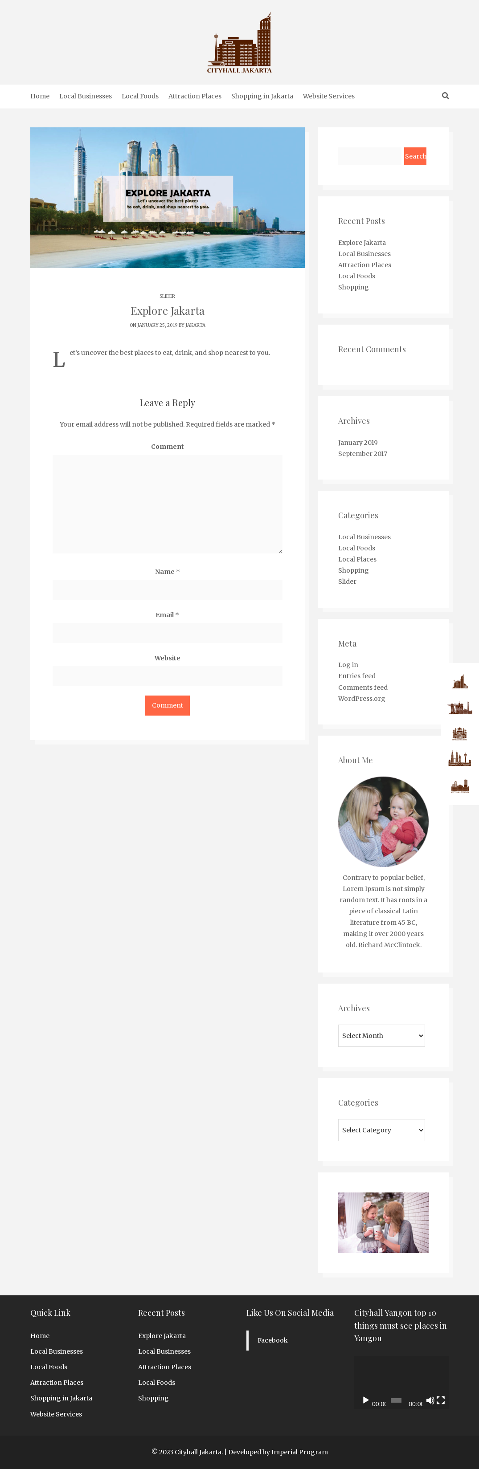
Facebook (273, 1340)
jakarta (195, 325)
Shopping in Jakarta (262, 96)
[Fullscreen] (440, 1400)
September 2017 (362, 454)
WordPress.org (361, 699)
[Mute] (430, 1400)
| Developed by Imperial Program (276, 1452)
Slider (167, 296)
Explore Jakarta (362, 243)
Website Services (329, 96)
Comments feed (363, 688)
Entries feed (357, 676)
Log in (348, 665)
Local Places (357, 559)
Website (167, 658)
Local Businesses (85, 96)
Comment (167, 447)
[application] (401, 1382)
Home (39, 96)
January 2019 (358, 443)
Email (167, 615)
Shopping (353, 287)
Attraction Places (194, 96)
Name (167, 572)
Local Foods (140, 96)
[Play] (365, 1400)
